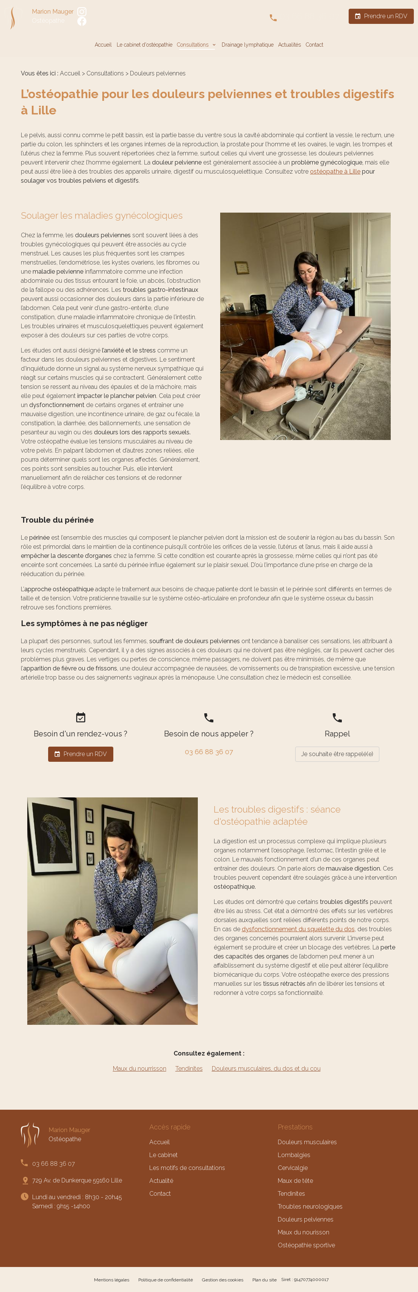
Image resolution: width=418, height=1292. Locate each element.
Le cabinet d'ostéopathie (144, 45)
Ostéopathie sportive (306, 1245)
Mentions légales (111, 1280)
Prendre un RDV (380, 16)
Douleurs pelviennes (305, 1219)
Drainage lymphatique (248, 45)
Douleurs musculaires (307, 1142)
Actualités (289, 45)
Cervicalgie (293, 1167)
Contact (314, 45)
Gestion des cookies (222, 1280)
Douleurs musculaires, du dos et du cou (266, 1068)
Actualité (161, 1180)
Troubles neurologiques (310, 1206)
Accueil (103, 45)
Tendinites (189, 1068)
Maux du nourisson (303, 1232)
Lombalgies (294, 1155)
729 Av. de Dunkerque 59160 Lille (77, 1180)
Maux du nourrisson (139, 1068)
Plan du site (264, 1280)
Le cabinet (163, 1155)
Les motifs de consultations (187, 1167)
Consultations (193, 45)
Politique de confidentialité (165, 1280)
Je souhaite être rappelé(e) (337, 754)
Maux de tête (295, 1180)
